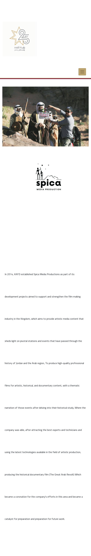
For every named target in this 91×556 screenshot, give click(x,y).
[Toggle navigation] (82, 70)
